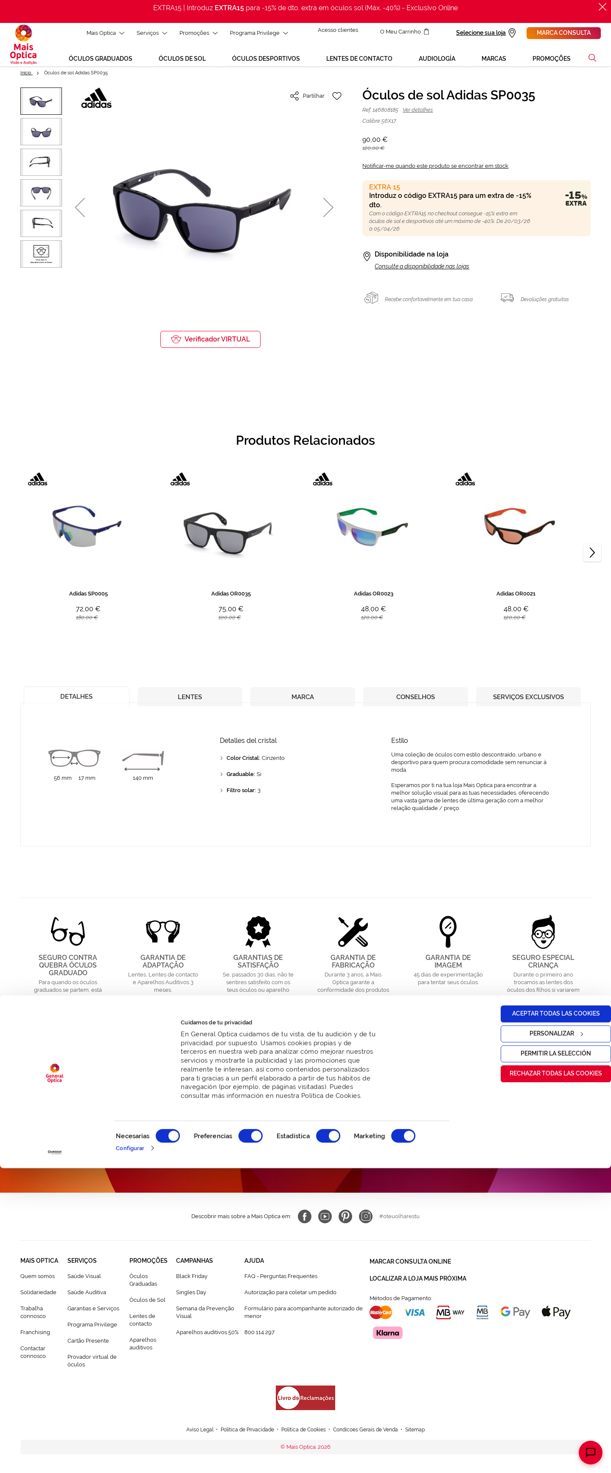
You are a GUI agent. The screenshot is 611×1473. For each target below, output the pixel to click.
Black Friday (191, 1285)
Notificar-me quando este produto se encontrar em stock (435, 169)
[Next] (592, 556)
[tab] (76, 698)
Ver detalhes (418, 113)
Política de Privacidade (338, 1160)
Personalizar (540, 1338)
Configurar (130, 1453)
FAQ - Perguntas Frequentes (280, 1285)
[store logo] (23, 46)
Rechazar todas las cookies (540, 1378)
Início (26, 76)
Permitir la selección (540, 1358)
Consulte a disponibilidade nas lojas (422, 269)
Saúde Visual (84, 1285)
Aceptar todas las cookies (540, 1318)
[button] (80, 211)
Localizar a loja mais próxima (418, 1284)
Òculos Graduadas (143, 1289)
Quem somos (37, 1285)
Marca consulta (564, 32)
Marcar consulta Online (410, 1269)
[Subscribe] (374, 1135)
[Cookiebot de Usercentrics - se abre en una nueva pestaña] (55, 1457)
